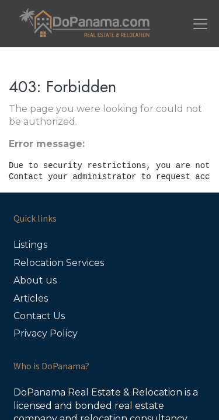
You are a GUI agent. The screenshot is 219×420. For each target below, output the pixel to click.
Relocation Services (58, 262)
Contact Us (39, 315)
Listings (30, 244)
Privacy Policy (45, 333)
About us (35, 280)
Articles (30, 298)
